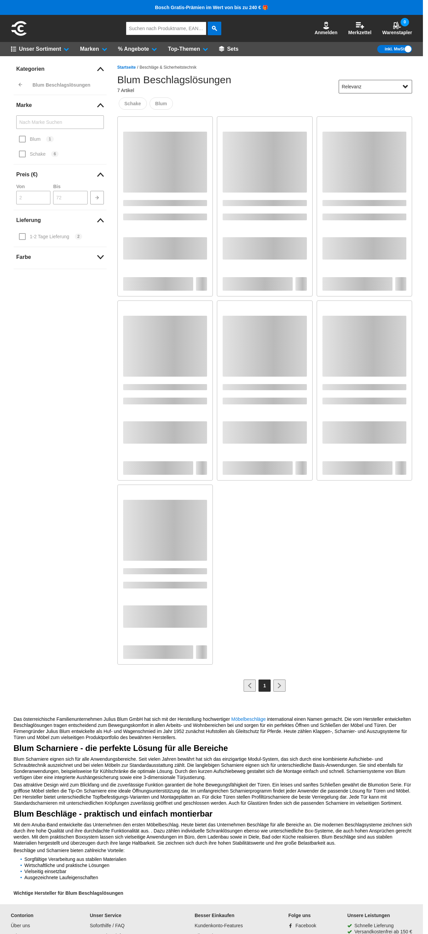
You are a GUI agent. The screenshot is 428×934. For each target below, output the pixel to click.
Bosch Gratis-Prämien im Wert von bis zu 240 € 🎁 (211, 7)
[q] (166, 28)
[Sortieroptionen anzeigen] (405, 86)
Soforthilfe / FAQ (107, 925)
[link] (60, 69)
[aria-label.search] (214, 28)
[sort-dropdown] (375, 86)
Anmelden (326, 28)
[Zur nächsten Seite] (279, 686)
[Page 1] (264, 686)
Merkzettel (359, 28)
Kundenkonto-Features (219, 925)
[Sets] (229, 49)
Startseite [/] (126, 67)
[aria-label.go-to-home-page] (19, 35)
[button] (326, 28)
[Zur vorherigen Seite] (250, 686)
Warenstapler (397, 28)
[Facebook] (302, 925)
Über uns (20, 925)
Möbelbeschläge (248, 719)
